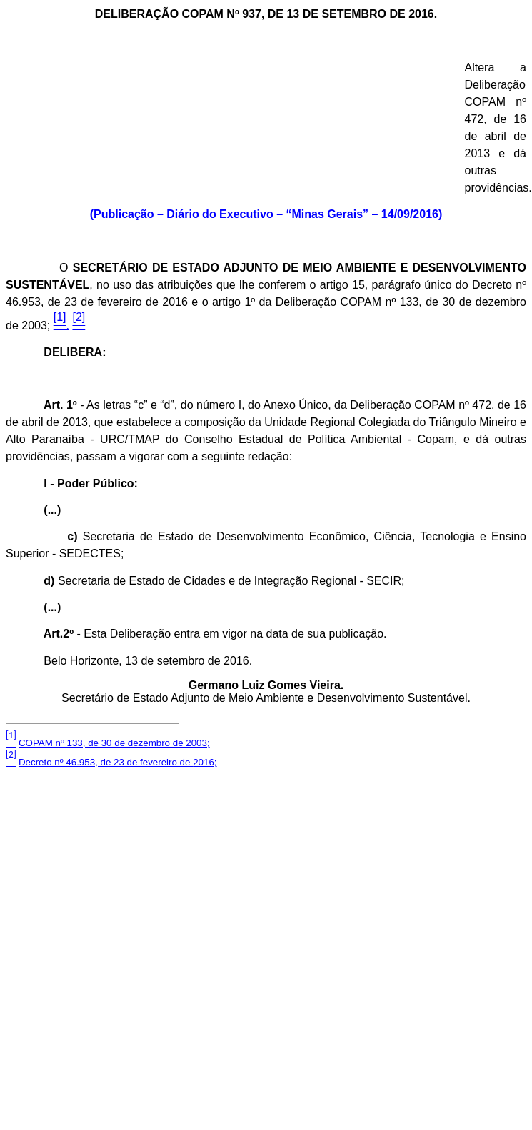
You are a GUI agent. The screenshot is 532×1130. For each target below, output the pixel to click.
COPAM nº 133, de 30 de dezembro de (114, 743)
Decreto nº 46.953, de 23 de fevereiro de (118, 762)
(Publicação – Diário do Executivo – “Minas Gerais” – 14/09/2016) (266, 214)
